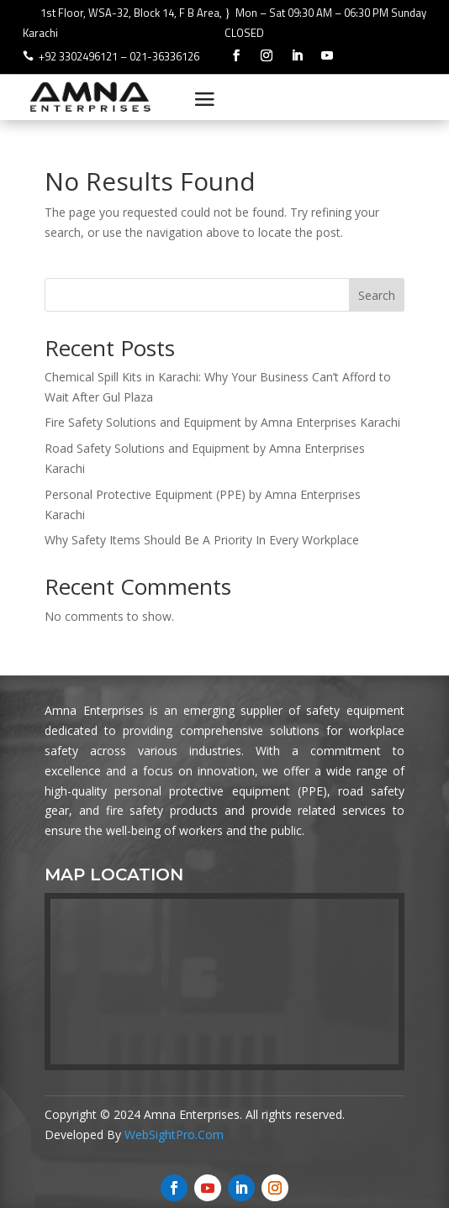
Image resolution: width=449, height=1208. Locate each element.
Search (376, 295)
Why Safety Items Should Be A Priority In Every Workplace (202, 540)
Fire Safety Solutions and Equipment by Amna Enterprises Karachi (222, 422)
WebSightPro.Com (174, 1134)
